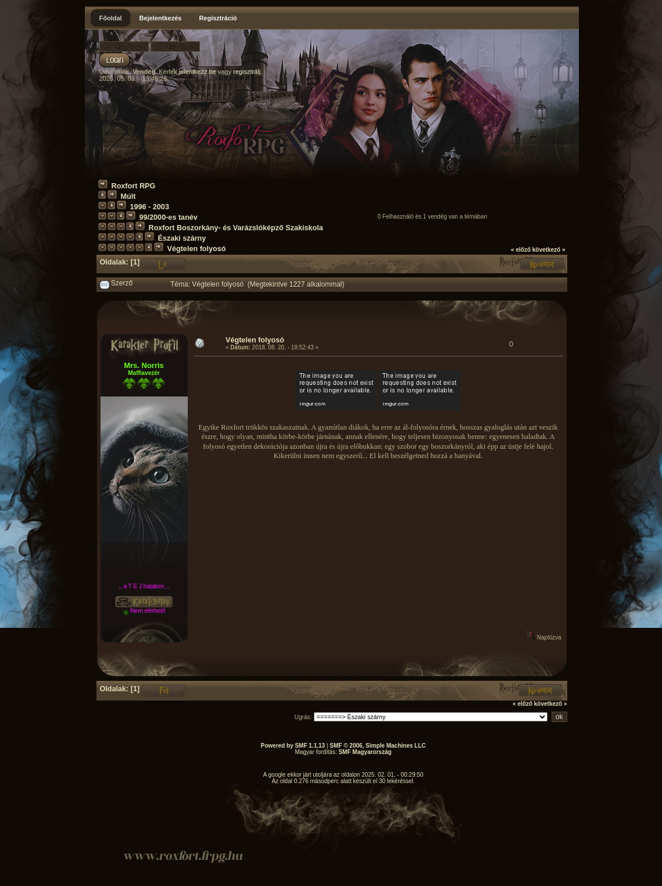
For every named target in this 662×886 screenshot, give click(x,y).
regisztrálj (246, 71)
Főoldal (110, 18)
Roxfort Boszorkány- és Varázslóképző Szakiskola (236, 228)
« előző (521, 249)
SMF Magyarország (364, 752)
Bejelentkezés (160, 18)
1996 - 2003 (149, 207)
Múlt (128, 196)
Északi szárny (182, 238)
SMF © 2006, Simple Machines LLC (377, 745)
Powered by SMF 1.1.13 (293, 745)
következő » (549, 249)
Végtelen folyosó (196, 249)
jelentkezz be (197, 71)
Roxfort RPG (134, 186)
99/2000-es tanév (168, 217)
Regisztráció (218, 18)
